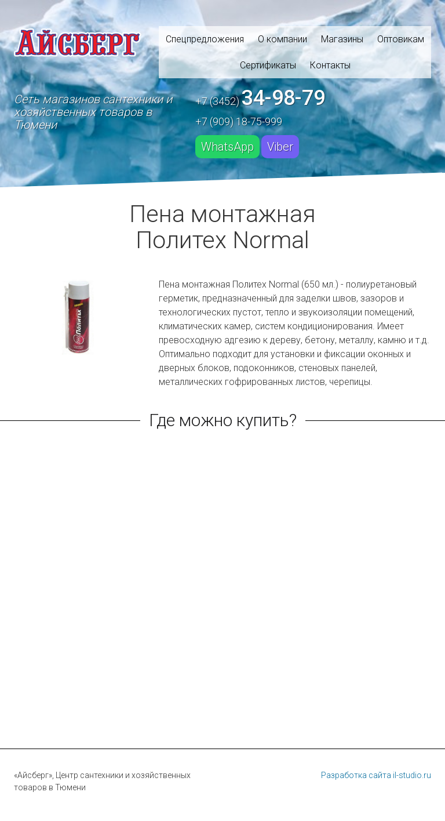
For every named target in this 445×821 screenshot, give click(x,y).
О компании (282, 39)
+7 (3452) (260, 98)
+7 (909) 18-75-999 (238, 121)
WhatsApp (227, 147)
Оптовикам (400, 39)
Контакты (330, 65)
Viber (280, 147)
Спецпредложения (205, 39)
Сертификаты (268, 65)
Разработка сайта (356, 775)
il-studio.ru (412, 775)
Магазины (342, 39)
